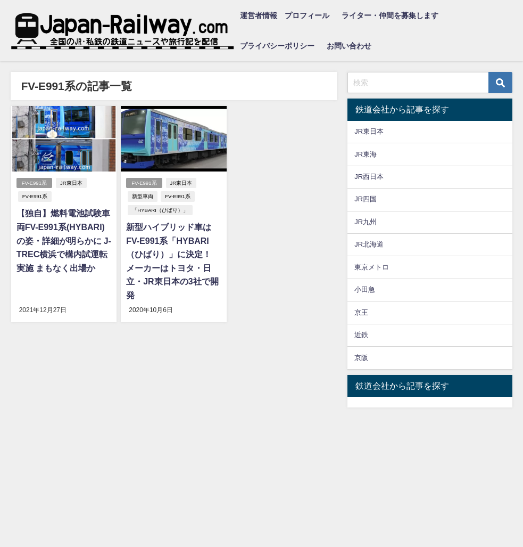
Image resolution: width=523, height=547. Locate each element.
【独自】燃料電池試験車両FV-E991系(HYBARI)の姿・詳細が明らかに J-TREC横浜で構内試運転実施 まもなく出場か (63, 240)
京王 (361, 312)
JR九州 (365, 221)
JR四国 (365, 198)
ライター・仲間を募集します (390, 15)
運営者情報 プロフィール (284, 15)
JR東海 (365, 154)
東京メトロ (371, 267)
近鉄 (361, 334)
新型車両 (142, 196)
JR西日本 (369, 176)
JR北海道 (369, 244)
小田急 (364, 289)
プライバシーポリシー (277, 46)
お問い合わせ (349, 46)
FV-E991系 (34, 183)
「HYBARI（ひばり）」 (160, 210)
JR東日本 (71, 183)
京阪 (361, 357)
